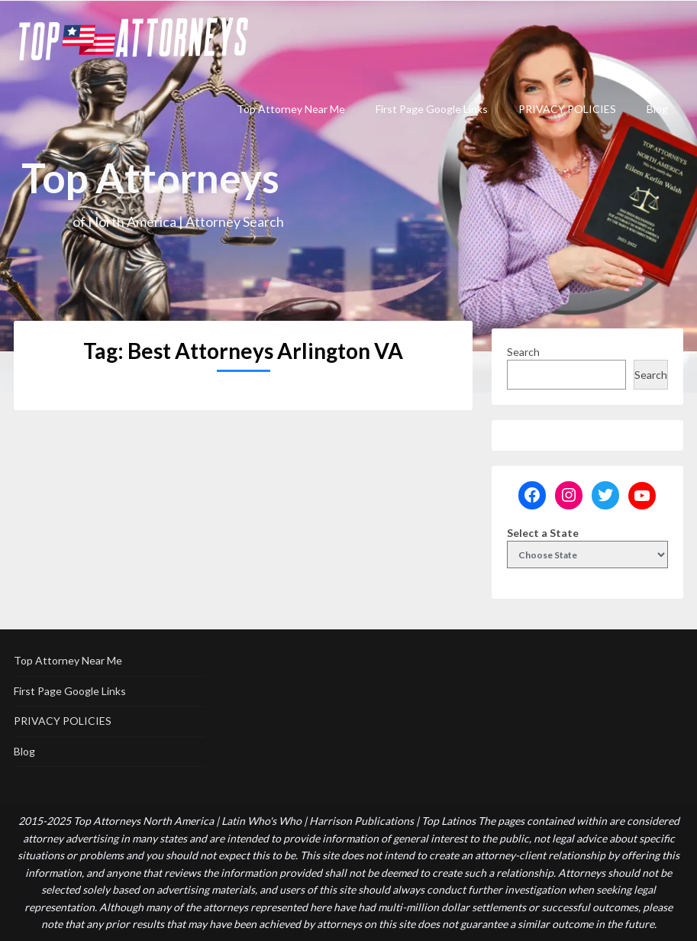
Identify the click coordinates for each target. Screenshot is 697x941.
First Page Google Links (432, 108)
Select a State (543, 532)
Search (523, 351)
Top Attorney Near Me (291, 108)
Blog (657, 108)
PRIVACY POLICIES (567, 108)
